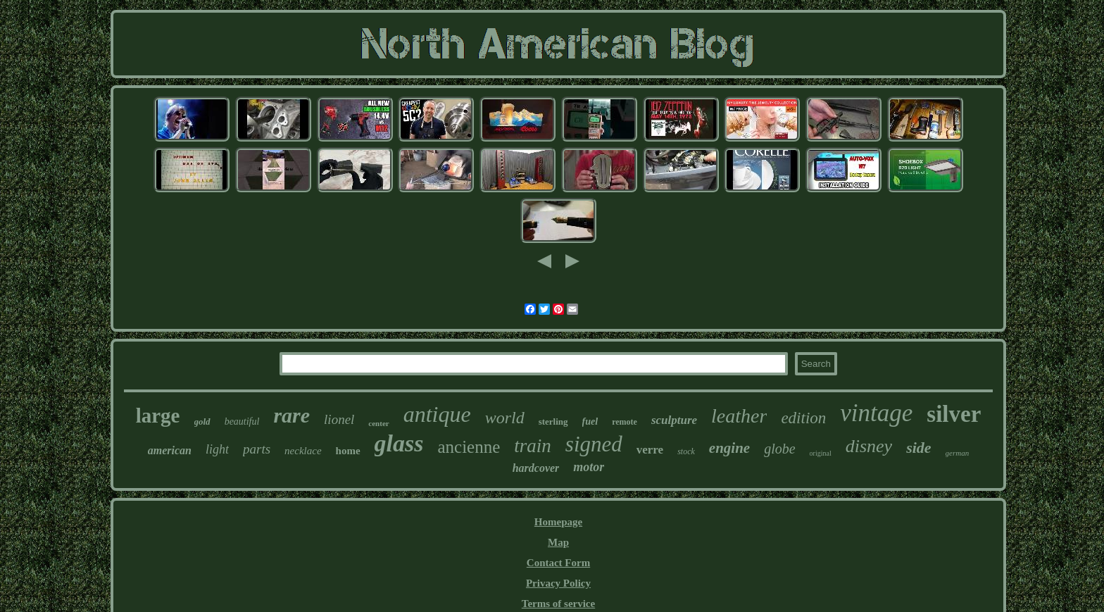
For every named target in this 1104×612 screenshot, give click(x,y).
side (918, 447)
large (158, 415)
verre (649, 449)
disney (869, 446)
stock (686, 451)
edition (803, 418)
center (378, 423)
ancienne (468, 446)
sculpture (674, 420)
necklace (302, 450)
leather (739, 416)
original (821, 453)
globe (779, 448)
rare (291, 415)
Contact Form (558, 562)
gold (202, 421)
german (958, 453)
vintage (876, 413)
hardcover (536, 468)
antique (437, 414)
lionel (339, 419)
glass (399, 443)
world (505, 417)
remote (624, 422)
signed (593, 444)
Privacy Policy (558, 583)
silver (954, 414)
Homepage (558, 521)
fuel (590, 421)
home (348, 450)
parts (256, 449)
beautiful (242, 421)
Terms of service (558, 603)
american (170, 450)
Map (558, 542)
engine (729, 447)
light (217, 449)
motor (588, 467)
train (532, 445)
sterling (553, 421)
